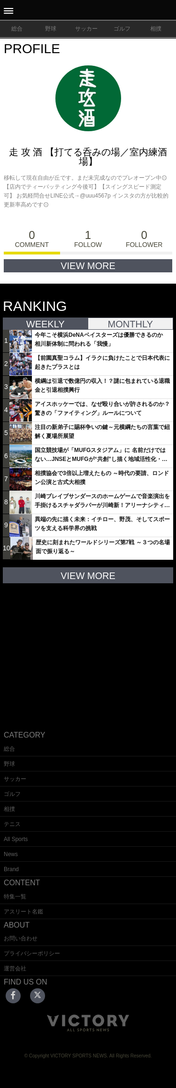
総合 (17, 28)
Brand (11, 869)
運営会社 (15, 968)
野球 (50, 28)
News (11, 854)
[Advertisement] (88, 649)
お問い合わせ (21, 938)
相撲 (155, 28)
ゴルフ (122, 28)
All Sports (16, 839)
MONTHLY (130, 324)
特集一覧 (15, 896)
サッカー (86, 28)
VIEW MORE (88, 266)
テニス (12, 824)
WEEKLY (45, 324)
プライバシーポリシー (32, 953)
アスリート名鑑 (23, 911)
